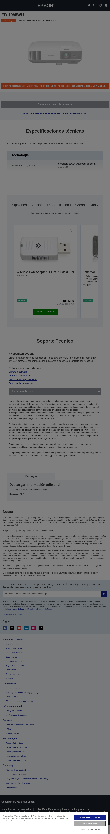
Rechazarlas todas (90, 823)
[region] (54, 823)
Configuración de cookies (90, 829)
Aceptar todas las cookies (90, 817)
